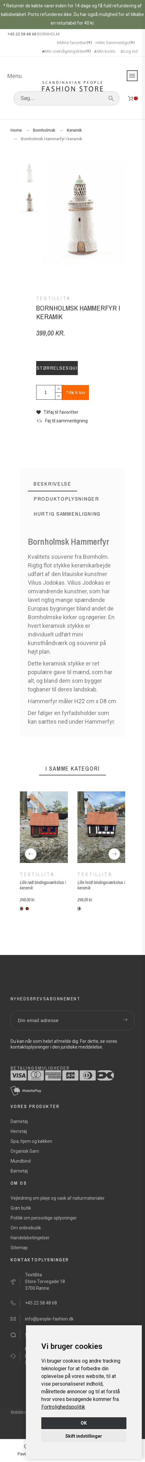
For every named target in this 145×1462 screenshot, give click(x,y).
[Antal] (45, 392)
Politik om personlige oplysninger (44, 1217)
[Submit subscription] (125, 1020)
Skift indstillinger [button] (83, 1436)
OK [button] (84, 1423)
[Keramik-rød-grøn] (27, 908)
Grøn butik (21, 1208)
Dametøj (19, 1121)
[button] (57, 412)
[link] (63, 1407)
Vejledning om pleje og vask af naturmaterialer (58, 1198)
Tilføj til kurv (75, 392)
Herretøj (19, 1131)
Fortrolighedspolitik (63, 1407)
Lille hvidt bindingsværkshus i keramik (101, 885)
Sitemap (19, 1247)
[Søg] (66, 98)
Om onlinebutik (26, 1227)
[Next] (114, 854)
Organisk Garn (25, 1151)
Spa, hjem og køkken (31, 1141)
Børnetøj (19, 1170)
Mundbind (21, 1161)
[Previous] (30, 854)
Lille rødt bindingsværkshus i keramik (43, 885)
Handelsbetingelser (30, 1237)
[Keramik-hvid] (79, 908)
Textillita (37, 874)
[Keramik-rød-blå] (21, 908)
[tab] (52, 483)
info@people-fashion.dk (49, 1318)
